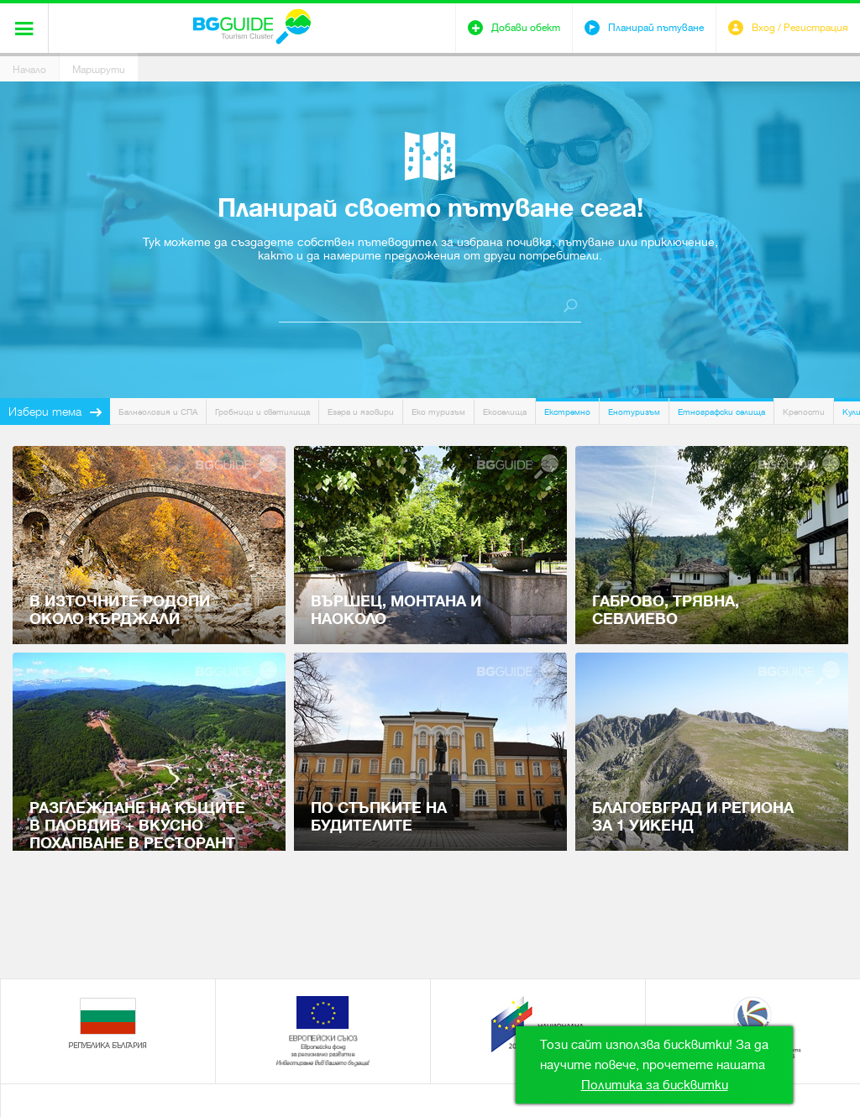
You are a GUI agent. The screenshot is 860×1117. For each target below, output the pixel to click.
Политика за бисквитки (654, 1085)
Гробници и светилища (262, 412)
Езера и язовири (361, 412)
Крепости (804, 412)
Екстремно (567, 412)
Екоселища (505, 412)
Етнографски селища (721, 412)
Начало (29, 70)
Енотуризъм (634, 412)
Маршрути (98, 70)
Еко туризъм (438, 412)
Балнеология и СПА (157, 412)
